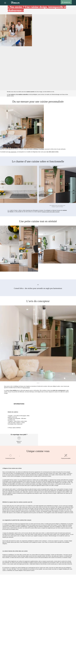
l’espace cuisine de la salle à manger (50, 211)
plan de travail (26, 387)
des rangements (12, 151)
